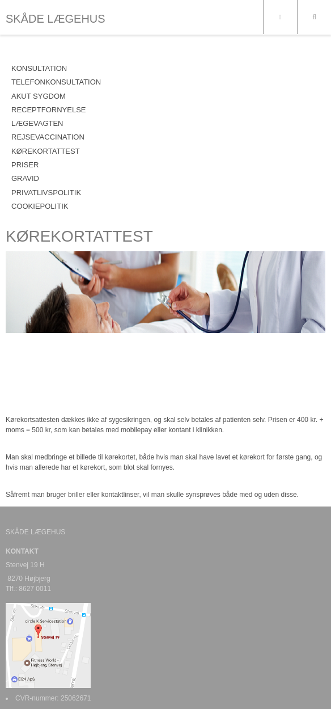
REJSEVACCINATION (47, 137)
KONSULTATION (39, 68)
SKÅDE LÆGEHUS (55, 18)
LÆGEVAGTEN (37, 123)
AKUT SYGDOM (38, 96)
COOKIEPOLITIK (39, 206)
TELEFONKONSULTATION (56, 82)
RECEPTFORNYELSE (48, 109)
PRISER (25, 165)
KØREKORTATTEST (45, 151)
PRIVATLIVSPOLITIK (46, 192)
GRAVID (25, 178)
